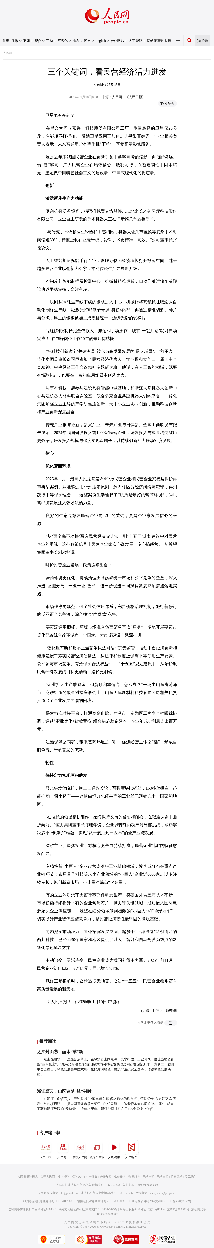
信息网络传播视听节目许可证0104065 (32, 1209)
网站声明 (148, 1176)
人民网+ (62, 1149)
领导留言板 (97, 1149)
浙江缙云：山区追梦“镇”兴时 (64, 1091)
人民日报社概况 (27, 1176)
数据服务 (134, 1176)
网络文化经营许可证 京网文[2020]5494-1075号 (88, 1209)
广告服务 (91, 1176)
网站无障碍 (155, 41)
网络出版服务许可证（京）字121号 (142, 1209)
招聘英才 (77, 1176)
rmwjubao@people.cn (163, 1193)
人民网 (7, 52)
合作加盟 (106, 1176)
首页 (6, 41)
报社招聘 (63, 1176)
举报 (167, 41)
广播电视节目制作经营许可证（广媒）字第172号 (160, 1201)
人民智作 (131, 1149)
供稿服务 (120, 1176)
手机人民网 (80, 1149)
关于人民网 (47, 1176)
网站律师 (162, 1176)
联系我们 (191, 1176)
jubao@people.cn (148, 1184)
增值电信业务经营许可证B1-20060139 (101, 1201)
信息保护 (176, 1176)
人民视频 (114, 1149)
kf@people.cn (69, 1193)
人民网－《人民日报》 (128, 97)
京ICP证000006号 (178, 1209)
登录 (204, 41)
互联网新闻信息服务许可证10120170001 (48, 1201)
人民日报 (45, 1149)
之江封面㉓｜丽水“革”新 (60, 1051)
